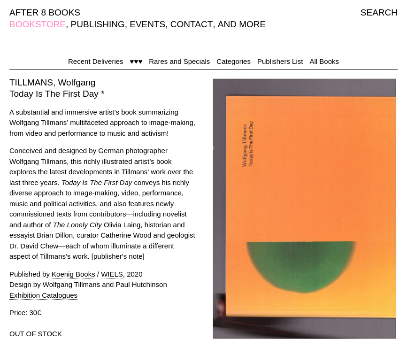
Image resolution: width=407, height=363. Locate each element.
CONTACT (191, 24)
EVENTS (147, 24)
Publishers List (280, 61)
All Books (324, 61)
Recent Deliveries (95, 61)
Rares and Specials (179, 61)
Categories (233, 61)
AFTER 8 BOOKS (44, 12)
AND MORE (242, 24)
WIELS (112, 274)
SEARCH (379, 12)
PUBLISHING (98, 24)
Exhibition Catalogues (43, 295)
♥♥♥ (136, 61)
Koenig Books (73, 274)
